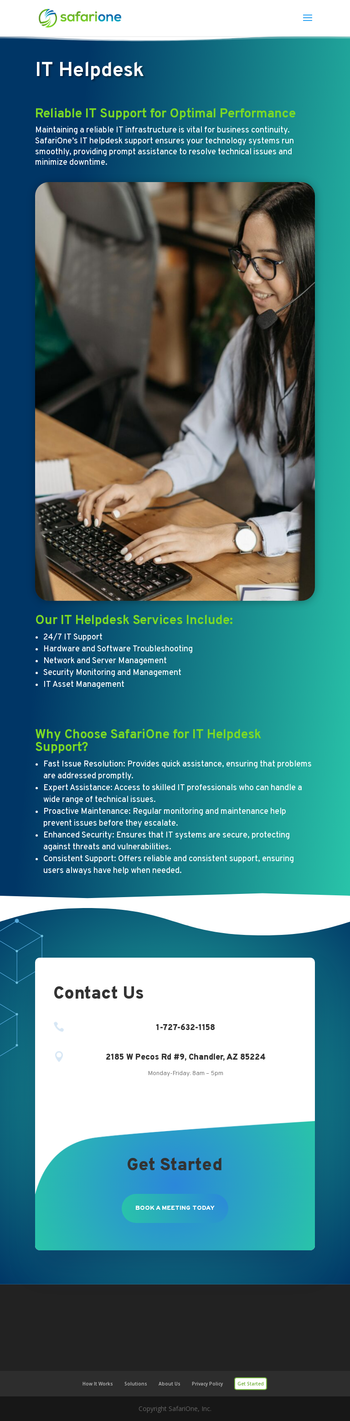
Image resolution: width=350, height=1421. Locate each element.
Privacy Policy (207, 1383)
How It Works (97, 1383)
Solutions (135, 1383)
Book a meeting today (175, 1208)
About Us (169, 1383)
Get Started (250, 1383)
